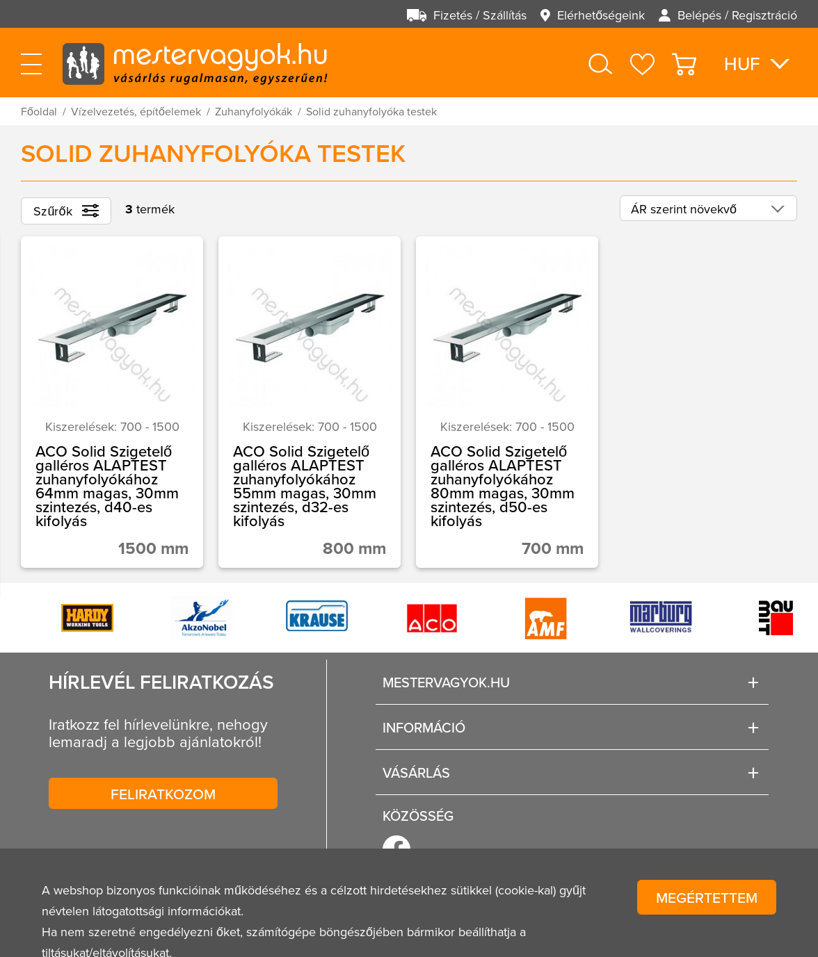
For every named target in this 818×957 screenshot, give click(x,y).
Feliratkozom (163, 793)
